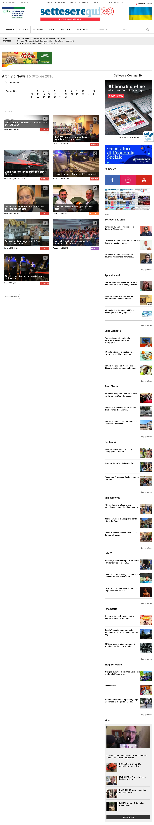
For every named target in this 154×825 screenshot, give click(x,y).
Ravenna (7, 129)
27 (44, 97)
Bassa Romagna (10, 178)
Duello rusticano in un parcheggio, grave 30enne (25, 172)
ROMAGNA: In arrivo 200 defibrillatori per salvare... (130, 765)
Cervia (6, 283)
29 (55, 97)
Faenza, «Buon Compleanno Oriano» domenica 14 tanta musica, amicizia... (121, 283)
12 (94, 91)
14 (38, 94)
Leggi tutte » (146, 270)
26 (38, 97)
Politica (65, 29)
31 (66, 97)
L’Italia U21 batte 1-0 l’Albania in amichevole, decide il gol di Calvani (41, 39)
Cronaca (9, 29)
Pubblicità (83, 2)
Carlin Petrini (110, 686)
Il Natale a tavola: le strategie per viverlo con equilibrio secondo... (119, 353)
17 (55, 94)
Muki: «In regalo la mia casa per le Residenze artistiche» (71, 242)
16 (49, 94)
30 (60, 97)
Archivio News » (12, 296)
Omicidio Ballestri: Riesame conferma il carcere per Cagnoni (24, 207)
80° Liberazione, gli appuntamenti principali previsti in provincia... (120, 645)
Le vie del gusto (83, 29)
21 (77, 94)
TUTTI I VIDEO (128, 817)
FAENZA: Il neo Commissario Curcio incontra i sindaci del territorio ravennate (126, 756)
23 (89, 94)
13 (32, 94)
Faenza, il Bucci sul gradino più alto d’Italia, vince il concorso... (120, 408)
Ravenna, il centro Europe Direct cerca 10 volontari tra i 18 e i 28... (122, 561)
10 (83, 91)
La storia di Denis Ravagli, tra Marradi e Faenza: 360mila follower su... (122, 575)
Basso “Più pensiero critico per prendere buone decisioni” (37, 43)
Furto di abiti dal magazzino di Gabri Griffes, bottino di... (23, 242)
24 (94, 94)
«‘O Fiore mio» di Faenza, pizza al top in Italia (74, 207)
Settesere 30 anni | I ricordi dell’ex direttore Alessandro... (120, 228)
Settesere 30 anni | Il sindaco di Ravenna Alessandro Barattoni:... (119, 255)
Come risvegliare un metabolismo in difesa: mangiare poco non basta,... (121, 367)
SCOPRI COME (116, 96)
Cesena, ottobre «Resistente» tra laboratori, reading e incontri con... (120, 617)
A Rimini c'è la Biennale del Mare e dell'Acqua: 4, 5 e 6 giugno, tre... (120, 311)
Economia (38, 29)
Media (73, 2)
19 (66, 94)
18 (60, 94)
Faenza (55, 213)
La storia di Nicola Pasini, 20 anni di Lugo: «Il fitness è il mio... (121, 589)
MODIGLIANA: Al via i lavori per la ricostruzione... (132, 778)
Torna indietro (11, 83)
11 (89, 91)
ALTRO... (101, 29)
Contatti (94, 2)
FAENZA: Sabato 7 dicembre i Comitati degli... (132, 804)
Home (49, 2)
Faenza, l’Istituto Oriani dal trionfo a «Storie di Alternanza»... (121, 422)
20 (72, 94)
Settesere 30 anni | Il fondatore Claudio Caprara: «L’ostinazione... (122, 242)
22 (83, 94)
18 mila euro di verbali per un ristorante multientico (25, 277)
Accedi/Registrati (144, 4)
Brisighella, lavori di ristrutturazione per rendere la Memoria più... (122, 673)
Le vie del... (93, 214)
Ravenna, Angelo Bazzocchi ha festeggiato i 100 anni (118, 450)
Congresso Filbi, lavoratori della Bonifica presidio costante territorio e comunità (45, 41)
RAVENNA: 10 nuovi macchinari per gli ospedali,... (133, 791)
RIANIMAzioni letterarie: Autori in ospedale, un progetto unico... (71, 138)
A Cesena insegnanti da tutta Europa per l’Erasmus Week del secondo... (121, 395)
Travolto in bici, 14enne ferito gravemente (75, 174)
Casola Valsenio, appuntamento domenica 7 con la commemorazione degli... (121, 632)
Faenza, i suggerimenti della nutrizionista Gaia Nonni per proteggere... (117, 340)
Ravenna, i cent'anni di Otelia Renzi (120, 463)
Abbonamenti (61, 2)
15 (44, 94)
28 (49, 97)
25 (32, 97)
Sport (52, 29)
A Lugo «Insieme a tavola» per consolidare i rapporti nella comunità (121, 506)
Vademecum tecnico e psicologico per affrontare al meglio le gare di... (122, 700)
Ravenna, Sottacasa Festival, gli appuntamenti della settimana (119, 297)
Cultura (23, 29)
